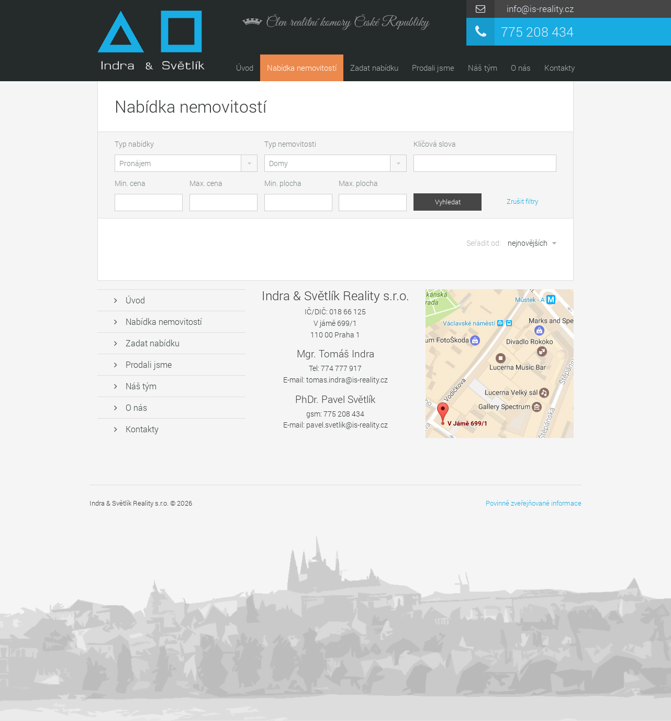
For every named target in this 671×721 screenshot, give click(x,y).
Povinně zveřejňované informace (533, 503)
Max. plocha (358, 183)
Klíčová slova (434, 144)
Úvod (244, 67)
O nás (521, 67)
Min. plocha (282, 183)
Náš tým (482, 67)
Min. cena (130, 183)
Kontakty (559, 67)
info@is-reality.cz (540, 9)
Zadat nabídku (374, 67)
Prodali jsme (433, 67)
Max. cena (205, 183)
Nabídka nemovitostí (302, 67)
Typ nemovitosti (290, 144)
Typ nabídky (134, 144)
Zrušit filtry (522, 201)
